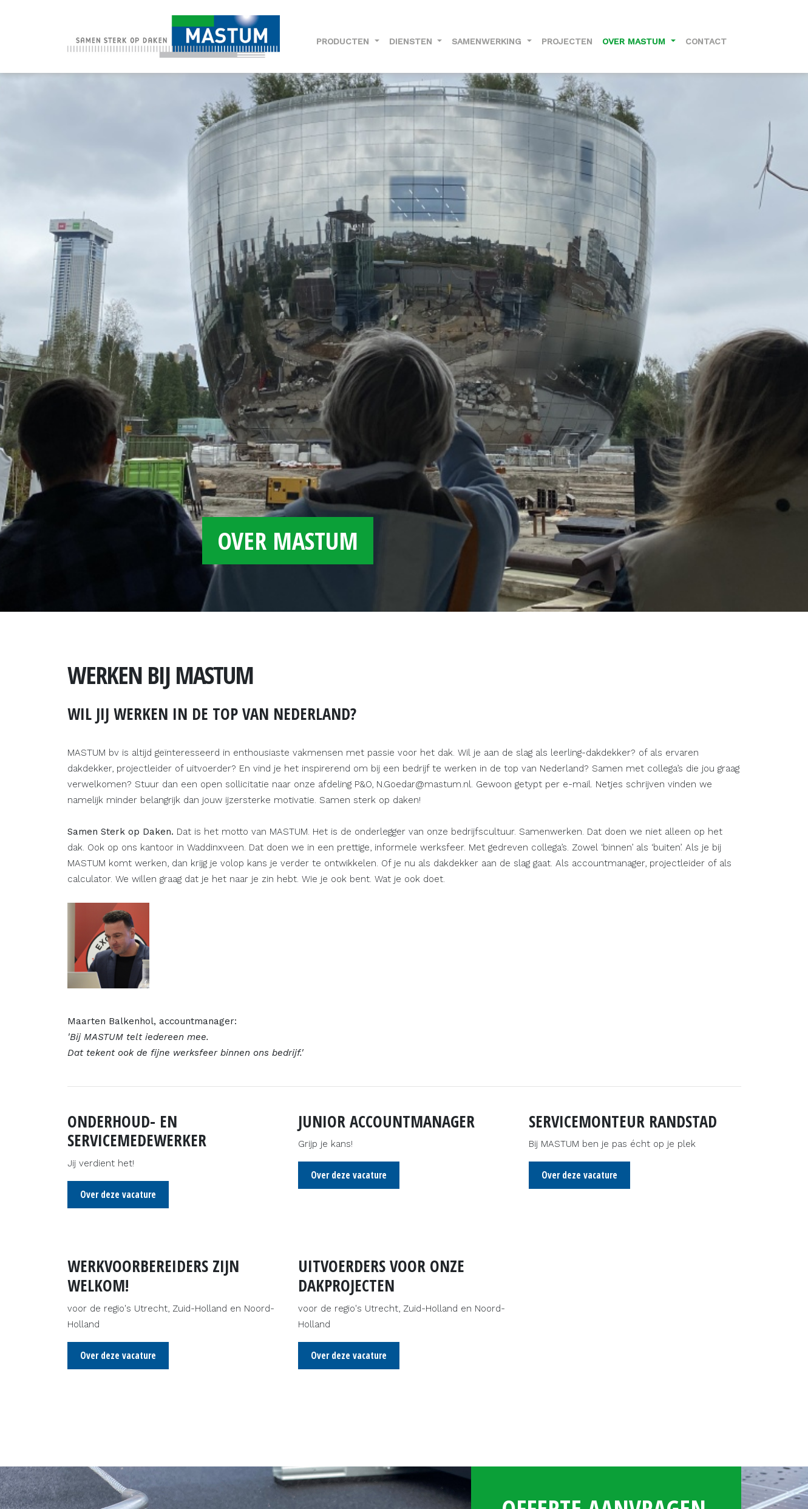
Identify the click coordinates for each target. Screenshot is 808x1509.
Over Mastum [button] (635, 41)
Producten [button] (344, 41)
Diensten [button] (412, 41)
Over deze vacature (118, 1194)
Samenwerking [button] (488, 41)
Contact (706, 41)
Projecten (566, 41)
